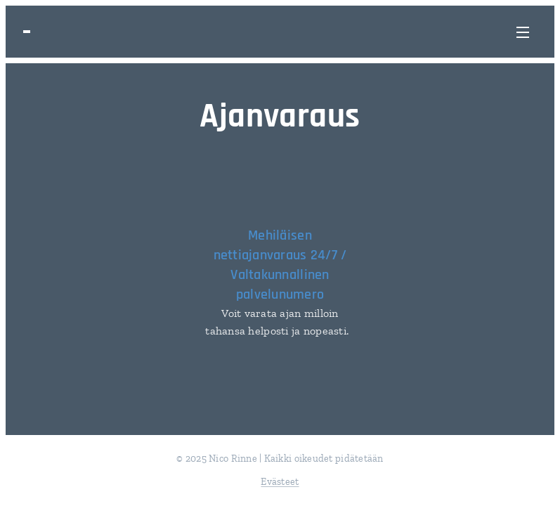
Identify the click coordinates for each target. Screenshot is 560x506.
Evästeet (280, 482)
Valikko (522, 32)
